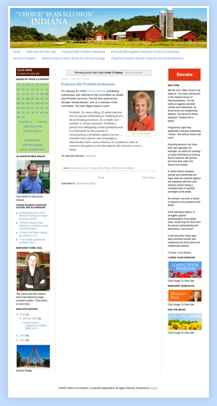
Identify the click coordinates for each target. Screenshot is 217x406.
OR (28, 108)
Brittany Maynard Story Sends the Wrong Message (73, 58)
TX (23, 112)
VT (37, 112)
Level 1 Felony (89, 168)
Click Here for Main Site (41, 51)
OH (18, 108)
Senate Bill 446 (96, 91)
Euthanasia (76, 168)
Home (16, 51)
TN (18, 112)
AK (18, 84)
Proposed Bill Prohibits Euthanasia (83, 51)
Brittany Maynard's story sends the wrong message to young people (33, 215)
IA (42, 89)
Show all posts (133, 72)
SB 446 (114, 168)
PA (32, 108)
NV (42, 103)
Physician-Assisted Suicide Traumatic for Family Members (147, 58)
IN (23, 94)
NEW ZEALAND (33, 126)
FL (28, 89)
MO (33, 98)
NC (47, 98)
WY (23, 117)
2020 (23, 340)
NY (47, 103)
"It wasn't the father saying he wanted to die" (33, 234)
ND (18, 103)
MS (37, 98)
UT (28, 112)
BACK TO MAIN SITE (32, 149)
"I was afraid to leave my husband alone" (32, 241)
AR (28, 84)
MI (23, 98)
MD (47, 94)
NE (23, 103)
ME (18, 98)
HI (37, 89)
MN (28, 98)
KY (32, 94)
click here (90, 155)
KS (28, 94)
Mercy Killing (104, 168)
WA (42, 112)
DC (18, 89)
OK (23, 108)
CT (46, 84)
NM (37, 103)
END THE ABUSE (33, 145)
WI (46, 112)
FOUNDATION (33, 140)
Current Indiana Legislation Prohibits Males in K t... (34, 325)
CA (37, 84)
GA (32, 89)
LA (37, 94)
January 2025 (30, 318)
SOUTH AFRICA (33, 131)
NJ (32, 103)
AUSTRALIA (25, 122)
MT (42, 98)
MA (42, 94)
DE (23, 89)
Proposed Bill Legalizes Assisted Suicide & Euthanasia (145, 51)
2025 (23, 314)
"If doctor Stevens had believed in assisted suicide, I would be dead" (34, 225)
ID (47, 89)
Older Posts (148, 177)
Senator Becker (127, 168)
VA (32, 112)
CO (42, 84)
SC (42, 108)
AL (23, 84)
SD (47, 108)
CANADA (42, 122)
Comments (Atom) (85, 183)
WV (18, 117)
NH (28, 103)
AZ (32, 84)
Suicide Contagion (24, 58)
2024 (23, 335)
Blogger (154, 388)
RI (37, 108)
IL (18, 94)
